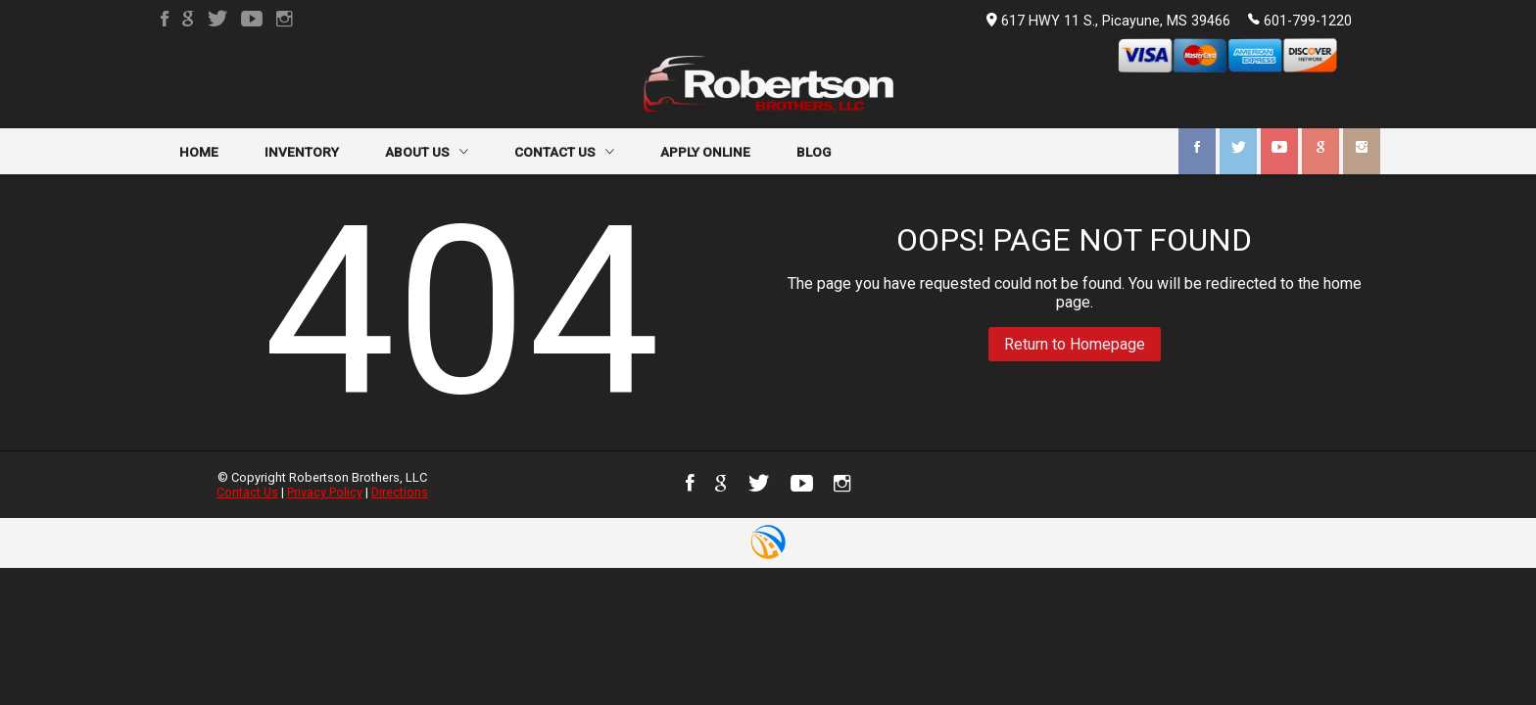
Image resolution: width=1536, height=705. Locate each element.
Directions (399, 492)
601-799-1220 (1300, 19)
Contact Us (247, 492)
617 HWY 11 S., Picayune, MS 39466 (1108, 21)
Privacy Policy (324, 492)
